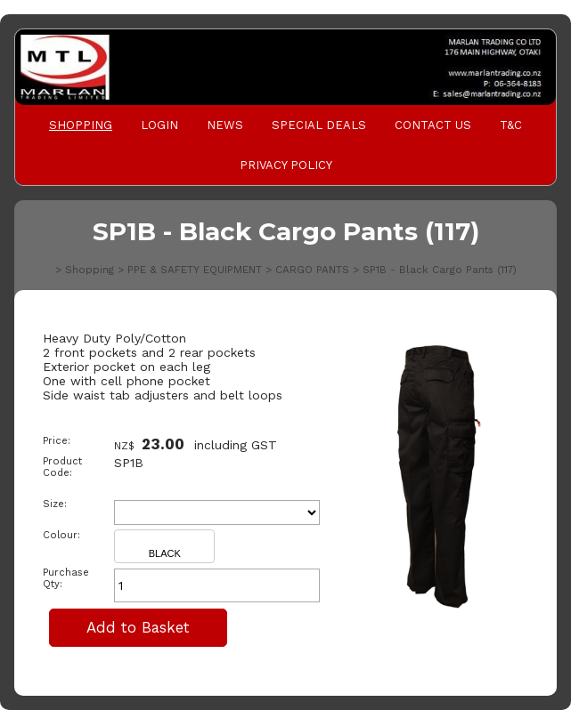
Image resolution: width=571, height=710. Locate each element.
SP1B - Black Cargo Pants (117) (440, 269)
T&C (511, 125)
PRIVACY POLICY (286, 165)
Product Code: (62, 467)
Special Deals (319, 125)
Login (159, 125)
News (225, 125)
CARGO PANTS (312, 269)
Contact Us (433, 125)
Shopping (80, 125)
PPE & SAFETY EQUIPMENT (194, 269)
